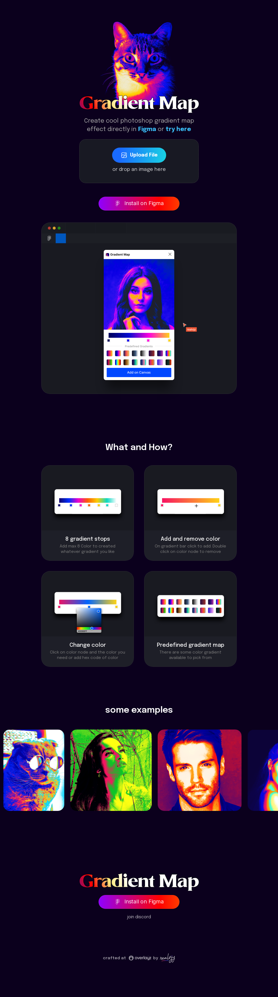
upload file (139, 155)
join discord (139, 917)
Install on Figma (139, 203)
